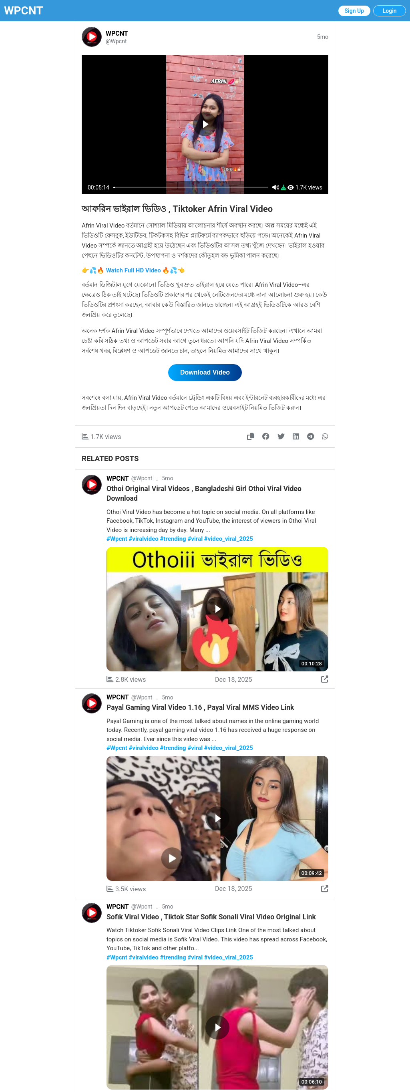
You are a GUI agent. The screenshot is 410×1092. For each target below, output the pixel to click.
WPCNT (23, 10)
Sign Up (354, 11)
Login (390, 11)
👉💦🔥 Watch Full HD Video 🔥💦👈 (133, 270)
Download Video (205, 372)
